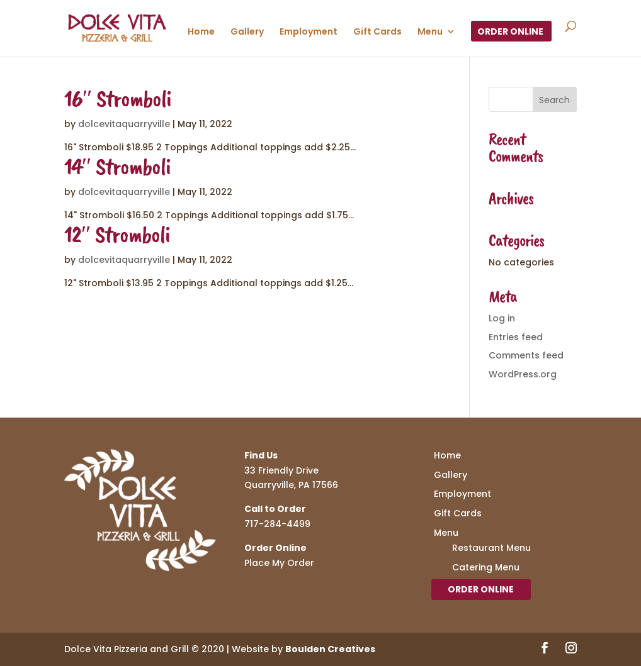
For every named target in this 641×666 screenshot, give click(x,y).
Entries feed (516, 337)
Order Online (510, 32)
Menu (430, 32)
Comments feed (526, 355)
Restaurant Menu (491, 547)
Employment (309, 32)
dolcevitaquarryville (124, 124)
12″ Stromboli (117, 234)
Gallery (247, 32)
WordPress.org (523, 374)
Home (201, 32)
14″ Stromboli (117, 166)
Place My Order (279, 563)
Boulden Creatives (330, 649)
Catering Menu (485, 567)
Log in (502, 318)
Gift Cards (377, 32)
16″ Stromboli (117, 98)
